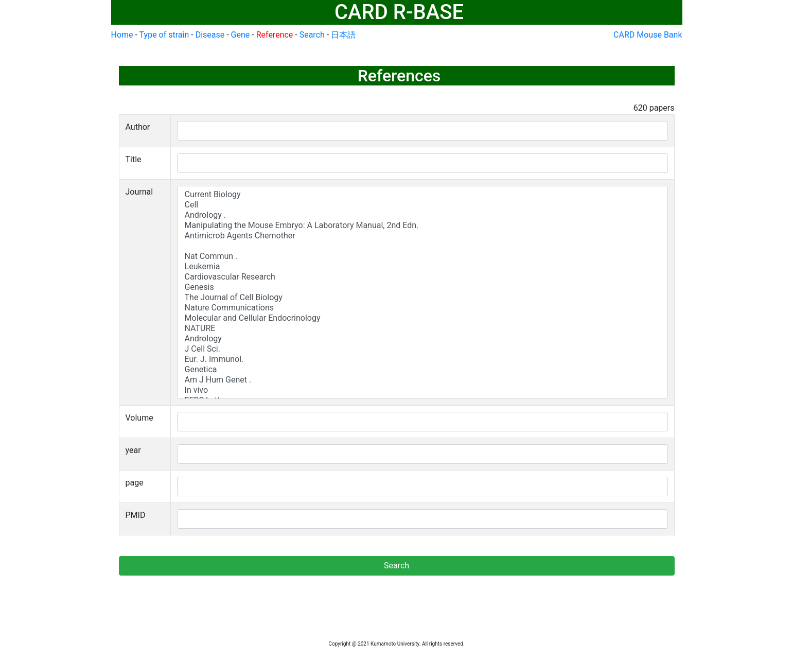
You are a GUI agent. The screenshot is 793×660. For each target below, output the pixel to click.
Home (122, 35)
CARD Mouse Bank (647, 35)
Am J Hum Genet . (422, 380)
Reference (274, 35)
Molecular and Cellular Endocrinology (422, 318)
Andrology (422, 339)
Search (312, 35)
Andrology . (422, 215)
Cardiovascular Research (422, 277)
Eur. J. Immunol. (422, 359)
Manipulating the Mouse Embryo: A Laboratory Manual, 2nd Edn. (422, 225)
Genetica (422, 369)
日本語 (343, 35)
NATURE (422, 328)
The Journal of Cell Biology (422, 297)
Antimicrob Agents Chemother (422, 236)
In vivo (422, 390)
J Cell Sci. (422, 349)
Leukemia (422, 267)
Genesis (422, 287)
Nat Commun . (422, 256)
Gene (240, 35)
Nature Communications (422, 308)
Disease (210, 35)
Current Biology (422, 194)
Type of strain (164, 35)
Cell (422, 205)
